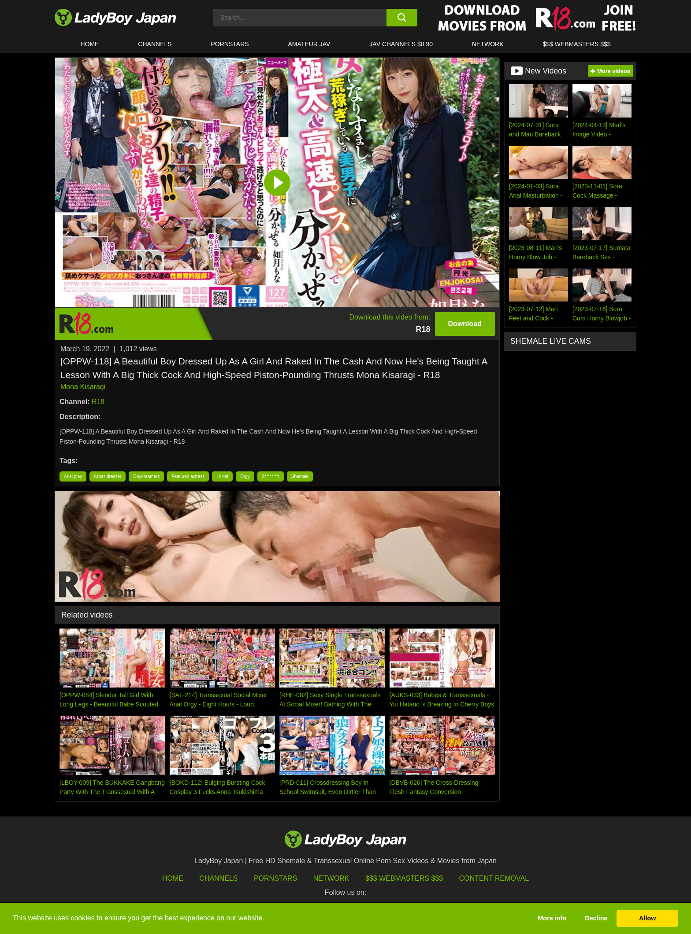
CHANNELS (154, 44)
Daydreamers (146, 476)
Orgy (245, 476)
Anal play (73, 476)
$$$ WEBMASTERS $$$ (576, 44)
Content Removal (494, 878)
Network (488, 44)
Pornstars (230, 44)
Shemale (299, 476)
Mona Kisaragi (82, 386)
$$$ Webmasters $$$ (404, 878)
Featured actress (187, 476)
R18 (98, 401)
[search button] (401, 17)
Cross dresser (107, 476)
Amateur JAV (309, 44)
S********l (270, 476)
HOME (89, 44)
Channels (218, 878)
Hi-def (222, 476)
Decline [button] (596, 918)
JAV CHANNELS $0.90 (401, 44)
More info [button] (552, 918)
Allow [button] (647, 918)
